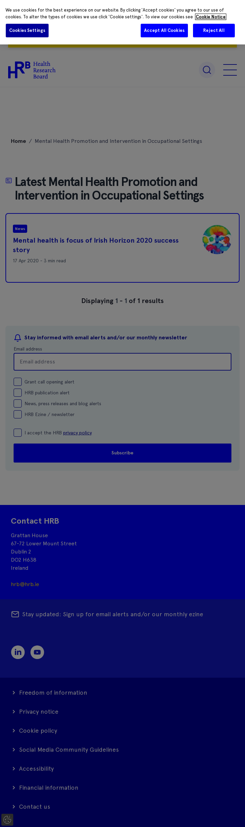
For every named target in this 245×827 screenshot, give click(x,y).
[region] (122, 22)
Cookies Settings (27, 30)
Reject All (213, 30)
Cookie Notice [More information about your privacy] (211, 16)
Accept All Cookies (164, 30)
